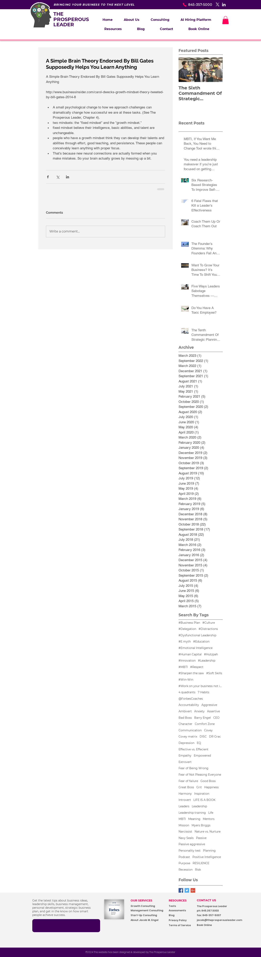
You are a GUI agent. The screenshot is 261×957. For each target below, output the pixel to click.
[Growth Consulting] (146, 906)
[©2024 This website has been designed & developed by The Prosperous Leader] (130, 952)
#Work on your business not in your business (201, 686)
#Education (201, 641)
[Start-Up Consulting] (147, 915)
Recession (186, 869)
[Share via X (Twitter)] (58, 177)
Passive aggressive (192, 844)
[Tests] (176, 906)
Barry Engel (202, 718)
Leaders (184, 806)
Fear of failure (188, 781)
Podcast (184, 857)
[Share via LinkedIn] (67, 177)
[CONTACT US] (209, 900)
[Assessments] (184, 910)
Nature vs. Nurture (207, 831)
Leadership (199, 806)
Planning (209, 850)
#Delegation (187, 629)
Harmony (185, 793)
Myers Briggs (201, 825)
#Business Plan (189, 623)
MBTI (182, 819)
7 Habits (203, 692)
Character (185, 724)
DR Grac (215, 736)
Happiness (211, 787)
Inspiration (201, 793)
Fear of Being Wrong (193, 768)
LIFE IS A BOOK (204, 800)
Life (210, 813)
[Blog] (181, 915)
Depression (186, 743)
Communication (190, 730)
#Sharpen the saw (191, 673)
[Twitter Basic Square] (187, 890)
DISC (203, 736)
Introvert (185, 800)
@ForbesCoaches (191, 698)
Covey (208, 730)
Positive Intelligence (206, 857)
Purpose (184, 863)
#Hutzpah (211, 654)
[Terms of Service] (181, 925)
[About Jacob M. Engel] (147, 920)
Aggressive (209, 705)
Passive (201, 838)
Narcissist (185, 831)
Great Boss (186, 787)
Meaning (194, 819)
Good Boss (208, 781)
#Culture (208, 623)
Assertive (213, 711)
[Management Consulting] (148, 910)
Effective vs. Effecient (193, 749)
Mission (184, 825)
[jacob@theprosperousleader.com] (226, 920)
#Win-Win (186, 679)
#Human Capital (190, 654)
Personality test (190, 850)
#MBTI (183, 667)
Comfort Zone (205, 724)
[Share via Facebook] (48, 177)
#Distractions (208, 629)
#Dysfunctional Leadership (197, 635)
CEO (216, 718)
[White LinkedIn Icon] (223, 4)
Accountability (189, 705)
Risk (198, 869)
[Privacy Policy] (181, 920)
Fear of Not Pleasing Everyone (200, 774)
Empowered (202, 755)
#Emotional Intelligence (195, 648)
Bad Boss (185, 718)
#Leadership (206, 660)
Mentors (208, 819)
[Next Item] (216, 70)
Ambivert (185, 711)
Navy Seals (186, 838)
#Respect (196, 667)
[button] (160, 20)
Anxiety (199, 711)
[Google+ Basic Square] (193, 890)
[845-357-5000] (190, 5)
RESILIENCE (201, 863)
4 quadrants (187, 692)
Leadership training (192, 813)
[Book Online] (215, 925)
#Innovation (187, 660)
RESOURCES (178, 900)
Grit (199, 787)
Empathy (185, 755)
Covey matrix (188, 736)
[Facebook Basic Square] (181, 890)
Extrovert (185, 762)
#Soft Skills (214, 673)
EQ (199, 743)
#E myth (185, 641)
